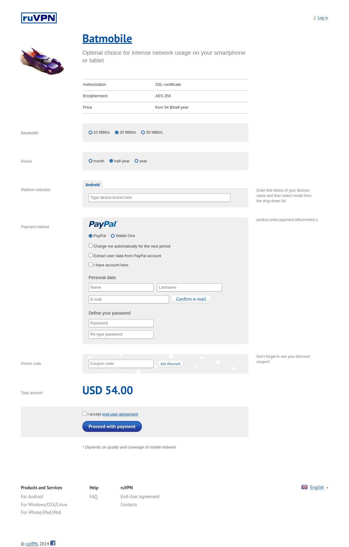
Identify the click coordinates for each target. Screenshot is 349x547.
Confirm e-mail (191, 299)
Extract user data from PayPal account (125, 255)
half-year (122, 161)
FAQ (93, 496)
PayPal (99, 235)
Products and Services (41, 488)
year (143, 161)
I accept (92, 414)
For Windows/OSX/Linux (44, 504)
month (98, 161)
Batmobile (107, 38)
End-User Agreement (140, 496)
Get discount (170, 363)
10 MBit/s (101, 132)
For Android (32, 496)
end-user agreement (120, 414)
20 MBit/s (128, 132)
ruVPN (32, 544)
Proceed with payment (112, 426)
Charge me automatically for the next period (129, 246)
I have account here (108, 265)
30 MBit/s (154, 132)
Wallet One (125, 235)
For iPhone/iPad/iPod (41, 512)
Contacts (129, 504)
